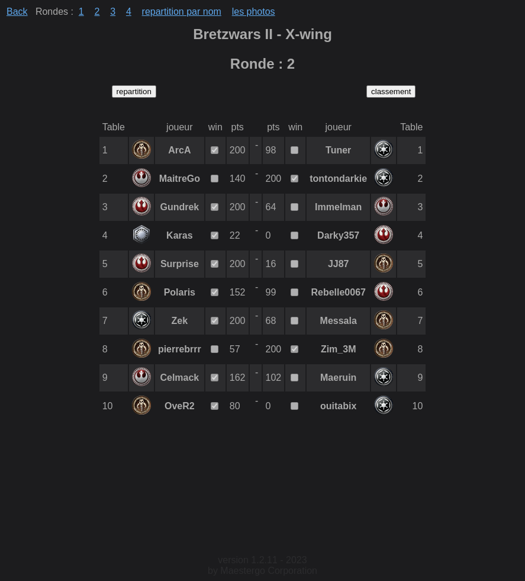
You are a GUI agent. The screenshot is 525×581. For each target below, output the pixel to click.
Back (17, 12)
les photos (253, 12)
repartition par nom (181, 12)
